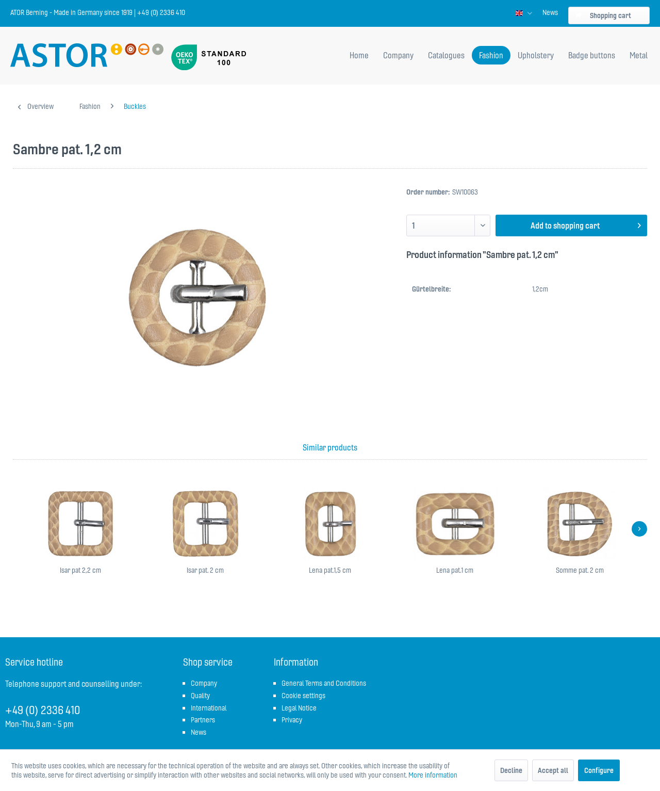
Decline (511, 770)
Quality (200, 695)
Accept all (553, 770)
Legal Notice (299, 708)
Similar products (330, 447)
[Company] (398, 55)
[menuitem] (550, 12)
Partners (203, 719)
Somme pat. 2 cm (580, 570)
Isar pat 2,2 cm (80, 570)
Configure (599, 770)
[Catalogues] (446, 55)
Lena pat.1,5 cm (330, 570)
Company (204, 683)
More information (432, 775)
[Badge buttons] (591, 55)
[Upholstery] (535, 55)
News (550, 12)
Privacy (292, 719)
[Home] (359, 55)
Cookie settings (303, 695)
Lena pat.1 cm (454, 570)
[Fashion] (491, 55)
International (208, 708)
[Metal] (638, 55)
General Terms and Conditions (324, 683)
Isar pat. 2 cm (205, 570)
